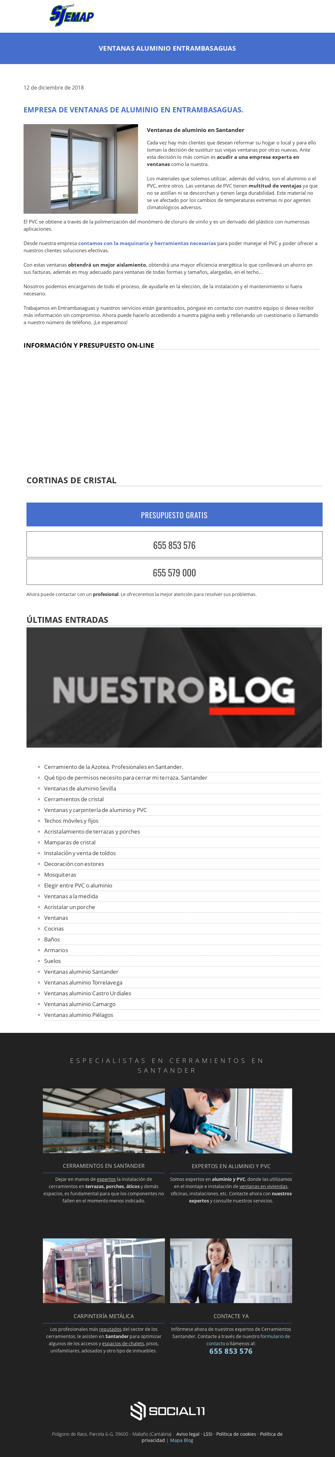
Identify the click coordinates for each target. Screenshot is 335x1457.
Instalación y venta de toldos (80, 853)
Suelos (52, 961)
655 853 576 (174, 545)
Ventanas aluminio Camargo (80, 1004)
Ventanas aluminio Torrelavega (83, 982)
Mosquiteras (60, 874)
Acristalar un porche (69, 907)
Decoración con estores (74, 864)
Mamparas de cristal (70, 842)
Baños (52, 939)
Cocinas (54, 928)
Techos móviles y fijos (71, 820)
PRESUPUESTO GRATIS (174, 515)
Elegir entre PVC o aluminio (78, 885)
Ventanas (56, 917)
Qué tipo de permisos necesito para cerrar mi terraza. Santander (125, 777)
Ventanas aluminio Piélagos (79, 1014)
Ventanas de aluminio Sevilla (80, 788)
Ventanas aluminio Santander (81, 971)
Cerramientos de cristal (74, 799)
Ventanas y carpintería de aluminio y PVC (95, 810)
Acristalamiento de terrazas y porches (92, 831)
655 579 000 (174, 572)
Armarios (56, 950)
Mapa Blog (181, 1440)
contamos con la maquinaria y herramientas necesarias (147, 243)
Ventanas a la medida (71, 896)
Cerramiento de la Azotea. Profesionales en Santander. (114, 766)
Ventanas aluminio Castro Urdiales (87, 993)
